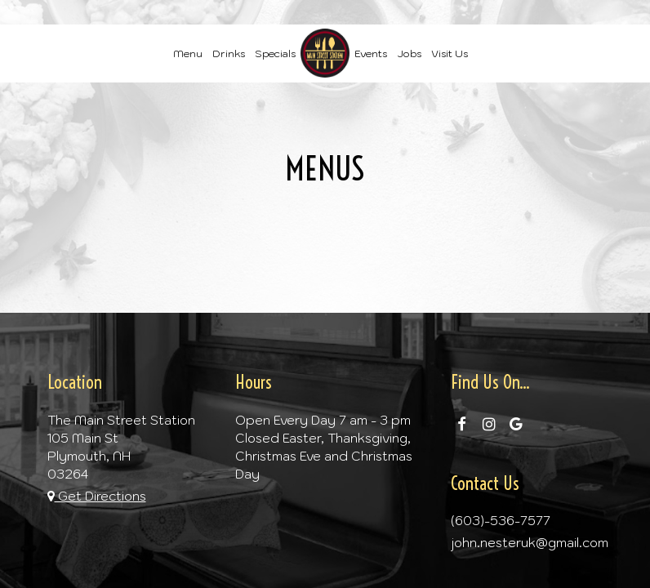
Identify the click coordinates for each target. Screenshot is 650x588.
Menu (188, 53)
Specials (275, 53)
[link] (325, 53)
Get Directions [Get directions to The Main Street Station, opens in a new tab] (96, 496)
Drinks (228, 53)
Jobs (409, 53)
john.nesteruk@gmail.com (529, 542)
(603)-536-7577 (500, 520)
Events (370, 53)
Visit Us (449, 53)
